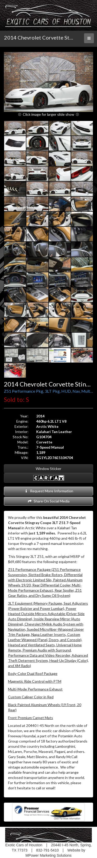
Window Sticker (48, 468)
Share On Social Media (48, 501)
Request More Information (48, 491)
